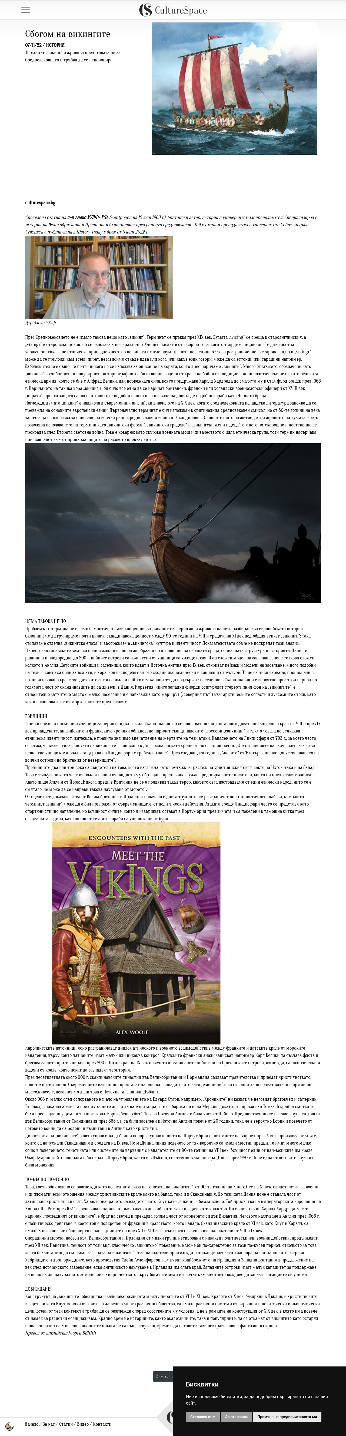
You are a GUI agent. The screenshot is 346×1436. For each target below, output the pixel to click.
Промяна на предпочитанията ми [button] (287, 1417)
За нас (49, 1424)
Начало (31, 1424)
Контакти (102, 1424)
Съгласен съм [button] (202, 1417)
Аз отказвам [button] (236, 1417)
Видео (83, 1424)
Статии (66, 1424)
